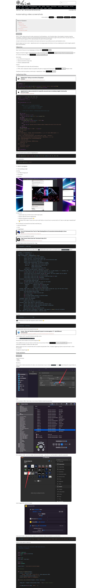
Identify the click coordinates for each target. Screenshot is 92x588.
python (32, 8)
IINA (50, 50)
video (45, 8)
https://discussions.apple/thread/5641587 (27, 93)
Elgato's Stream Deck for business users (63, 52)
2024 (35, 10)
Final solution (21, 28)
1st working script (24, 27)
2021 (28, 10)
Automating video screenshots (29, 14)
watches (50, 8)
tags (23, 10)
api (19, 6)
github (43, 6)
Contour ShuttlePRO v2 (41, 54)
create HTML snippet (23, 30)
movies (18, 8)
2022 (30, 10)
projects (27, 8)
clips (40, 6)
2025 (37, 10)
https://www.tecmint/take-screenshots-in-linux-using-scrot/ (31, 234)
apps (23, 6)
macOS (73, 17)
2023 (32, 10)
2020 (26, 10)
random (37, 8)
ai (17, 6)
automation (60, 17)
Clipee (63, 68)
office (22, 8)
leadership (66, 6)
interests (60, 6)
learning (71, 6)
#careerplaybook (33, 6)
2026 (39, 10)
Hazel (54, 71)
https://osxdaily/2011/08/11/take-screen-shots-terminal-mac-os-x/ (31, 241)
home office (54, 6)
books (26, 6)
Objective (20, 22)
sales (41, 8)
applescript (67, 17)
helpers (48, 6)
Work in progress (23, 25)
